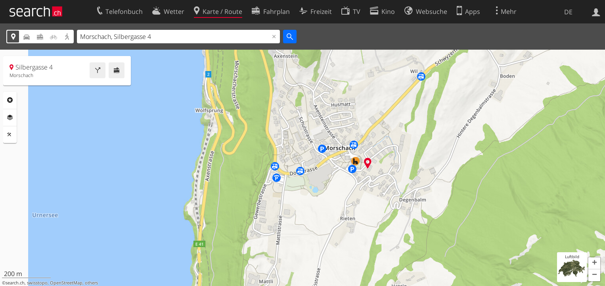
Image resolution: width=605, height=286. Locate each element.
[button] (594, 263)
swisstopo (37, 283)
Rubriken (10, 100)
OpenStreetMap (66, 283)
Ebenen (10, 117)
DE (568, 12)
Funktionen (10, 134)
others (91, 283)
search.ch (15, 283)
